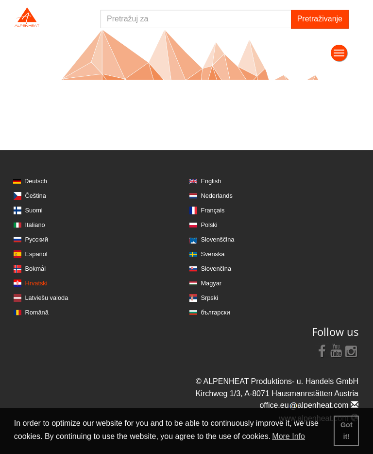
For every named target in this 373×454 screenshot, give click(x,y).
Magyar (211, 283)
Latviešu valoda (46, 297)
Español (36, 254)
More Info (288, 436)
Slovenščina (217, 239)
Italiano (35, 224)
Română (36, 312)
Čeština (35, 195)
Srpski (209, 297)
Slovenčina (216, 268)
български (215, 312)
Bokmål (35, 268)
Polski (209, 224)
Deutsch (35, 181)
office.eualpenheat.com (308, 405)
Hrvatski (36, 283)
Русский (36, 239)
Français (212, 210)
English (211, 181)
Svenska (212, 254)
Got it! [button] (346, 430)
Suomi (33, 210)
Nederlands (216, 195)
